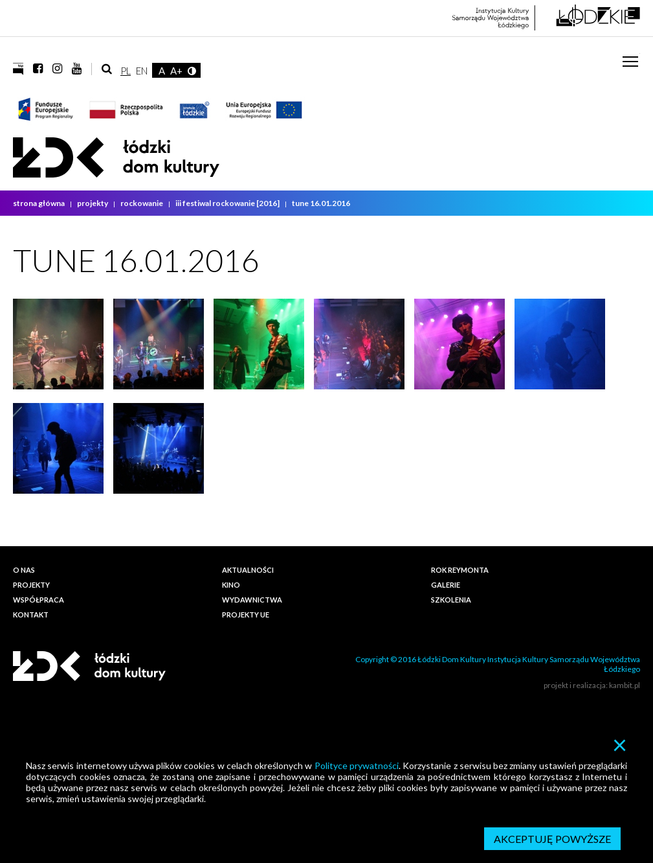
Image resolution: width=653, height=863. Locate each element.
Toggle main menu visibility (631, 56)
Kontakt (31, 614)
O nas (24, 570)
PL (125, 70)
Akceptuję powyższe (552, 839)
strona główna (39, 203)
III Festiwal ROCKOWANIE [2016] (228, 203)
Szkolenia (451, 599)
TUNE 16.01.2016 (321, 203)
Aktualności (248, 570)
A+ (176, 70)
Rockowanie (142, 203)
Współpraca (38, 599)
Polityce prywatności (357, 765)
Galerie (445, 585)
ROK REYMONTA (460, 570)
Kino (231, 585)
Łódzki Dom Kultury (116, 157)
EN (142, 70)
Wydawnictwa (252, 599)
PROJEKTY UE (245, 614)
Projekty (93, 203)
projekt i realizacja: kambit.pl (592, 685)
